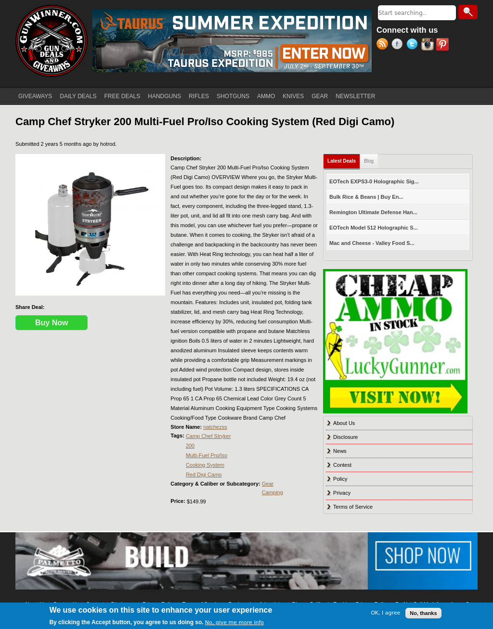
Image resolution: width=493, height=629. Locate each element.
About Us (344, 423)
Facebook (398, 45)
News (340, 451)
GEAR (319, 96)
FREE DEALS (122, 96)
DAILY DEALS (78, 96)
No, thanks (423, 613)
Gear (267, 484)
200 (190, 446)
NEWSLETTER (355, 96)
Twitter (413, 45)
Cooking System (205, 465)
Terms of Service (353, 507)
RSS (383, 45)
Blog (369, 161)
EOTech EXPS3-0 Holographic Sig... (374, 181)
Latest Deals (343, 159)
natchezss (215, 427)
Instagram (428, 45)
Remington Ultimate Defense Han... (373, 212)
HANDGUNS (164, 96)
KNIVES (293, 96)
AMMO (266, 96)
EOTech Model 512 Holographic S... (373, 228)
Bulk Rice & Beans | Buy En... (366, 197)
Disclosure (345, 437)
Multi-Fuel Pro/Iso (206, 455)
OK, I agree (385, 613)
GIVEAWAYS (35, 96)
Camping (272, 492)
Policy (340, 479)
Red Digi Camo (204, 474)
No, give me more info (234, 622)
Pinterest (443, 45)
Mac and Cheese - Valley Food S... (372, 243)
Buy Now (51, 323)
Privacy (341, 493)
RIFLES (199, 96)
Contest (342, 465)
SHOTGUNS (233, 96)
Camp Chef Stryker (208, 436)
